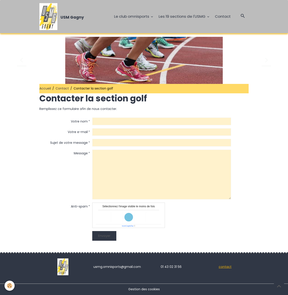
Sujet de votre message (69, 142)
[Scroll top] (279, 286)
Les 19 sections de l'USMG (182, 16)
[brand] (62, 16)
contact (225, 266)
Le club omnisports (132, 16)
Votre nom (79, 121)
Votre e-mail (78, 132)
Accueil (45, 88)
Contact (223, 16)
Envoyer (104, 236)
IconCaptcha (127, 226)
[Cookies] (9, 286)
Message (81, 153)
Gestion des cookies (144, 289)
